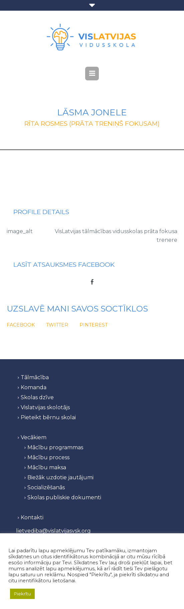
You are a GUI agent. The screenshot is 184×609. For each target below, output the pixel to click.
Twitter (57, 325)
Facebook (21, 325)
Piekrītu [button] (22, 593)
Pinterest (93, 325)
